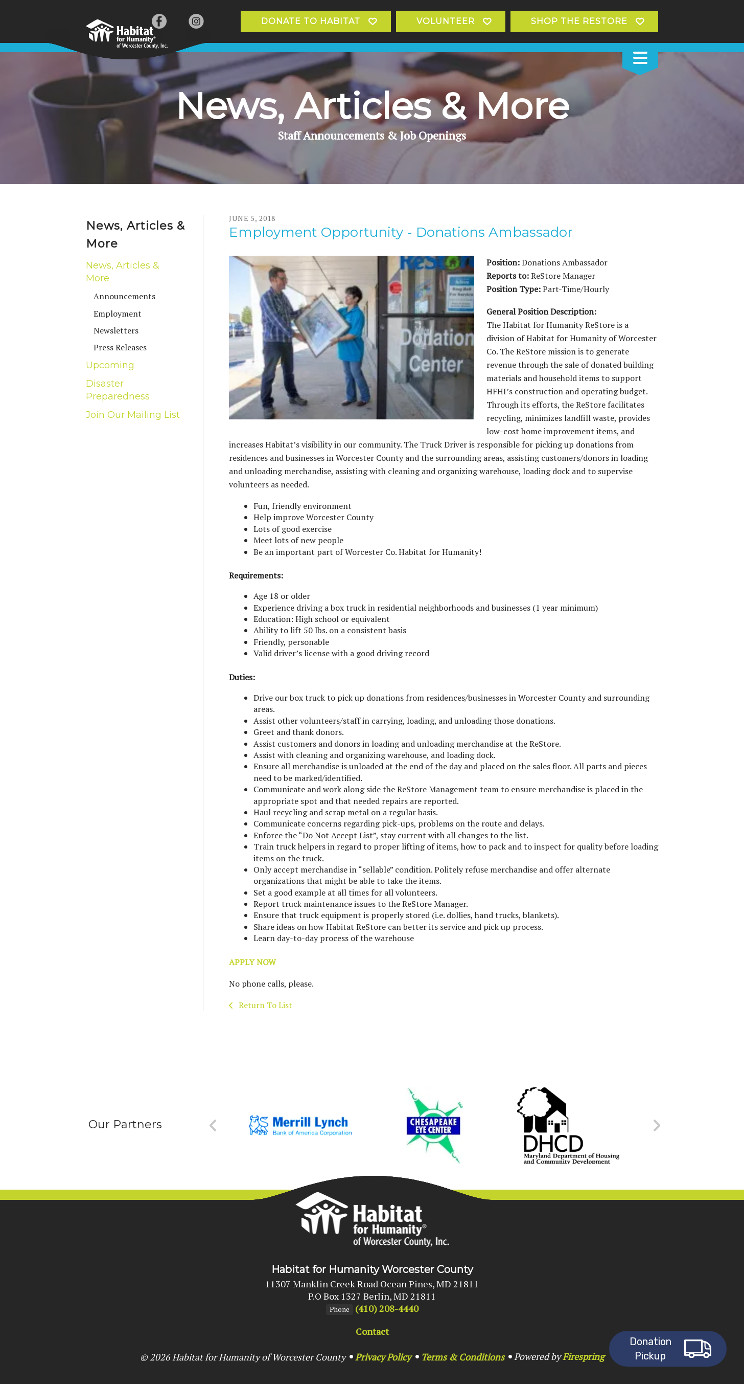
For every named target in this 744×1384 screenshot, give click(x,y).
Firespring (583, 1356)
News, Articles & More (122, 272)
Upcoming (110, 365)
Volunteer (445, 21)
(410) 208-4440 (386, 1308)
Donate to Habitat (310, 21)
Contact (372, 1331)
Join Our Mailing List (133, 414)
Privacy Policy (383, 1357)
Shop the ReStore (579, 21)
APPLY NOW (252, 962)
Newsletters (116, 330)
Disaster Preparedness (118, 390)
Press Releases (120, 347)
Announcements (124, 296)
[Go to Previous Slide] (213, 1125)
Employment (118, 313)
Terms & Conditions (462, 1357)
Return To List (264, 1005)
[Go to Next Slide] (656, 1125)
